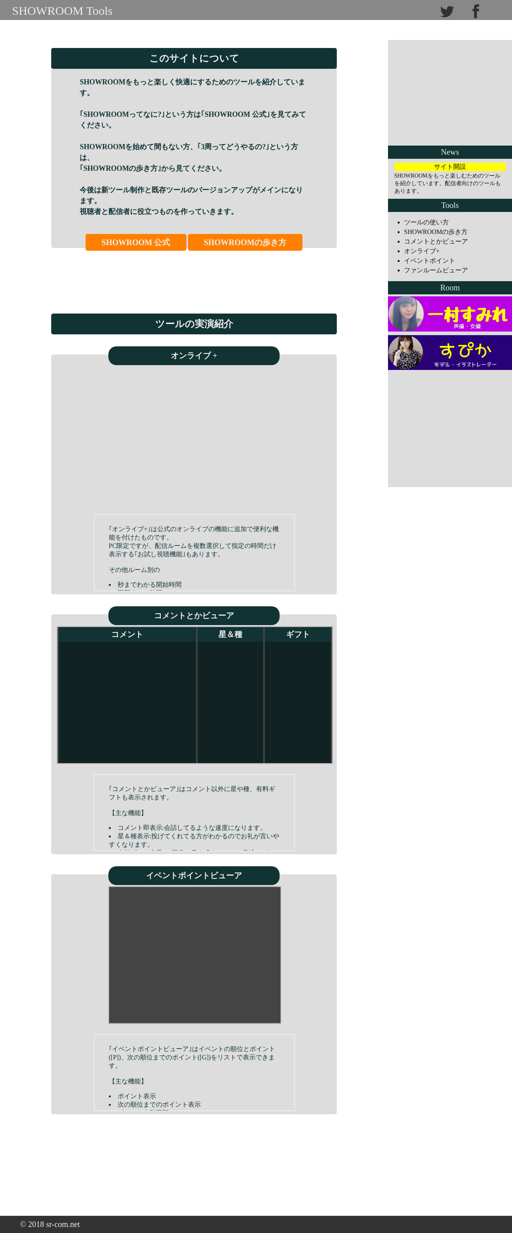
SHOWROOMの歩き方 (245, 242)
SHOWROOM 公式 (136, 242)
